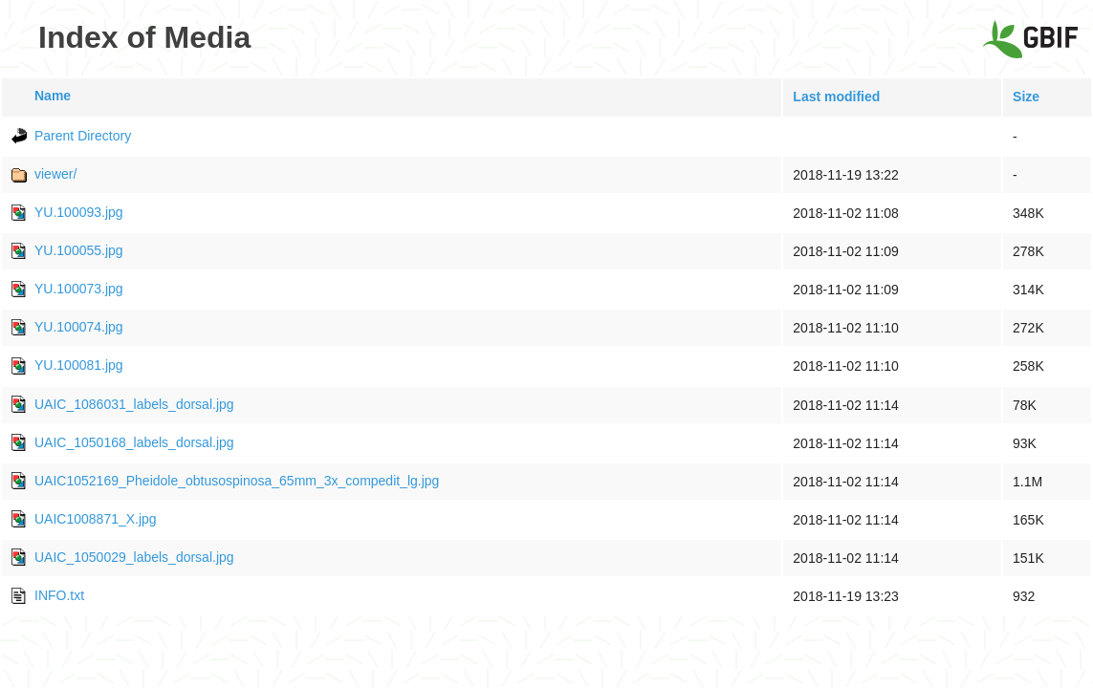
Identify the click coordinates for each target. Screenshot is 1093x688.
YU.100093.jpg (78, 212)
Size (1026, 96)
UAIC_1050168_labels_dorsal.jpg (134, 442)
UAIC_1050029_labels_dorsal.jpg (134, 557)
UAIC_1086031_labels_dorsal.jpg (134, 404)
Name (52, 95)
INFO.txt (59, 595)
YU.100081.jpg (78, 365)
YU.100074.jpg (78, 326)
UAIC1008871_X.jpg (95, 519)
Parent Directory (82, 135)
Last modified (836, 96)
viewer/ (55, 174)
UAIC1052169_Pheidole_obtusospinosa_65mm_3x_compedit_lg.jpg (236, 480)
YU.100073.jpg (78, 288)
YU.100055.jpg (78, 250)
